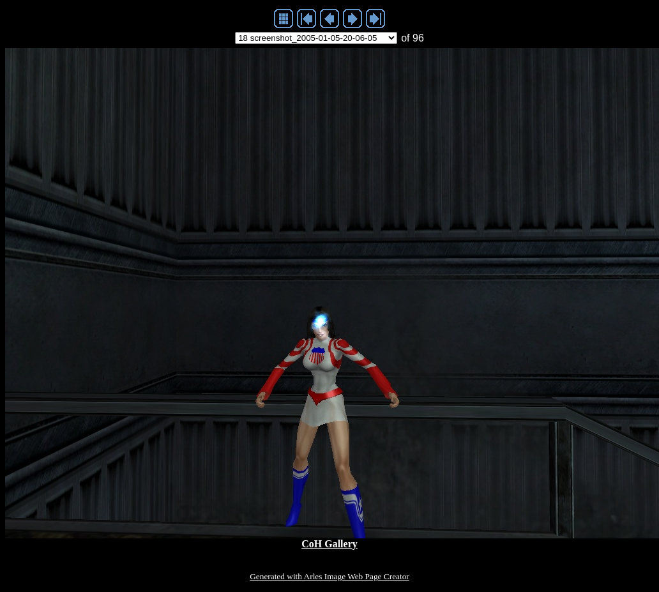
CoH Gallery (329, 543)
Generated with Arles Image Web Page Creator (329, 576)
